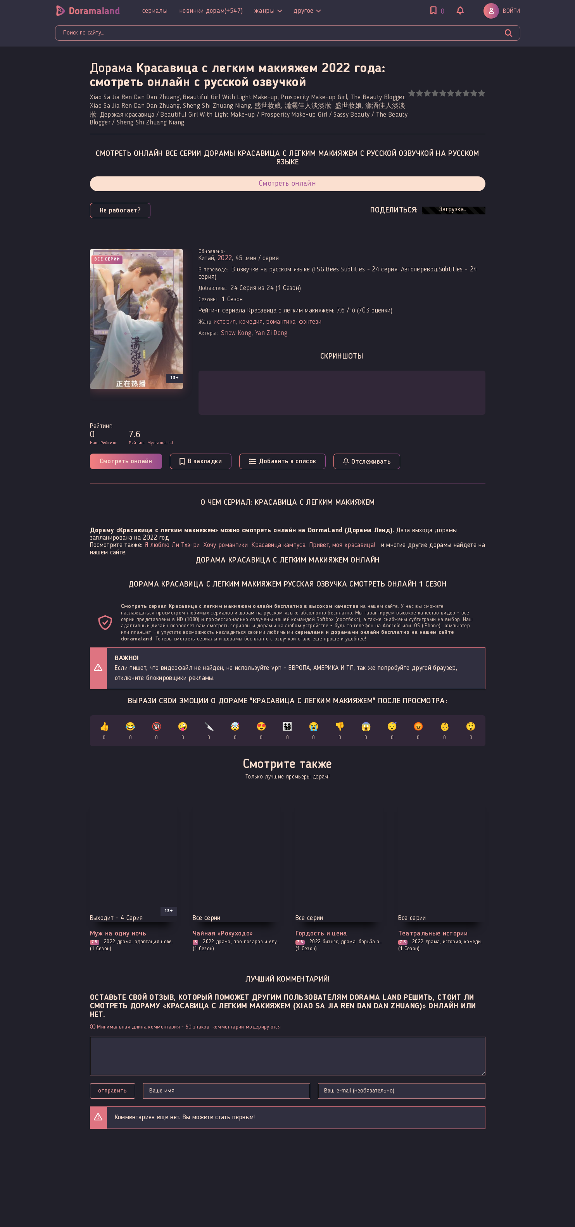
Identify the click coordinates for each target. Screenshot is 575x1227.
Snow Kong (236, 333)
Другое (307, 10)
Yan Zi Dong (271, 333)
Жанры (268, 10)
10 (481, 93)
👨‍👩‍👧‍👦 (287, 732)
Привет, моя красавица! (342, 545)
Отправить (112, 1091)
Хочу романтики (226, 545)
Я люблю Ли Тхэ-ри (172, 545)
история (225, 322)
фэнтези (310, 322)
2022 (225, 258)
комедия (250, 322)
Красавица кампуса (279, 545)
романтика (280, 322)
